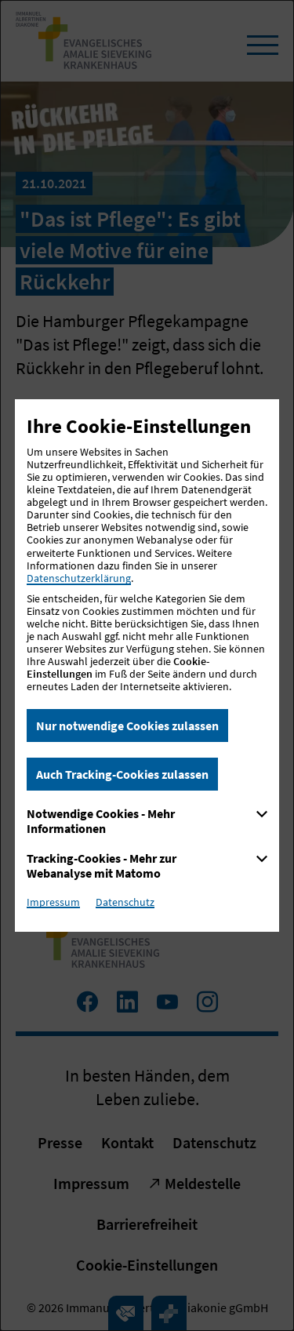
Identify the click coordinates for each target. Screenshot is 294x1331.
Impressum (53, 902)
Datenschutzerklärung (79, 578)
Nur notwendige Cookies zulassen (127, 725)
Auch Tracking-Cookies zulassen (122, 774)
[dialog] (147, 665)
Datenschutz (125, 902)
